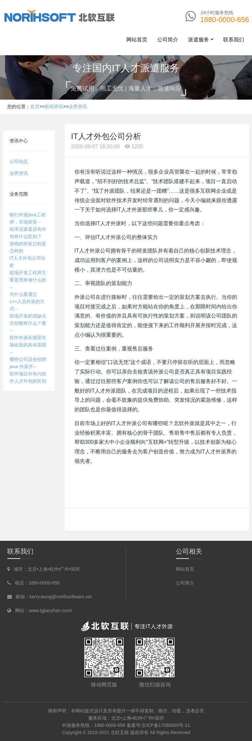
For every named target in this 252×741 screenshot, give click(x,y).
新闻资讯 (54, 106)
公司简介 (185, 583)
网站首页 (136, 39)
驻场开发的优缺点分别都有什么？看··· (28, 323)
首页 (34, 106)
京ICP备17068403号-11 (165, 725)
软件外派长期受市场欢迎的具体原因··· (28, 345)
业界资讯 (78, 106)
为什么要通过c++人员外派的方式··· (27, 301)
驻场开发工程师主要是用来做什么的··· (28, 280)
